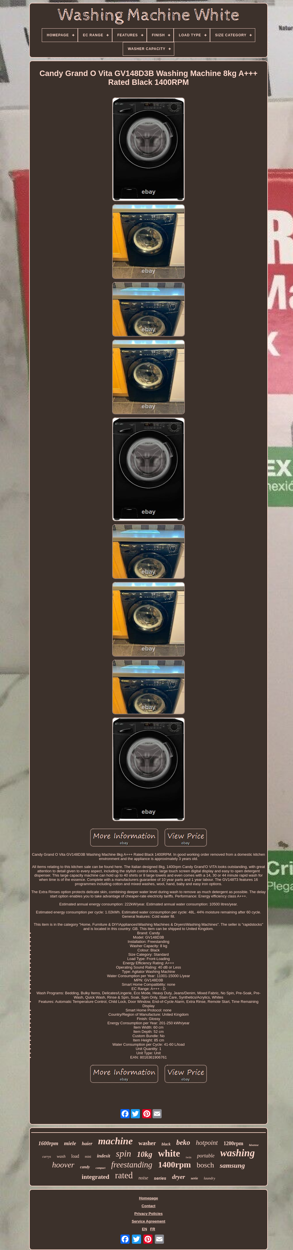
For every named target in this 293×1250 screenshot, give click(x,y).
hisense (254, 1145)
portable (206, 1156)
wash (61, 1156)
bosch (205, 1165)
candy (85, 1167)
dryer (178, 1176)
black (166, 1144)
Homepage (148, 1198)
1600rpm (48, 1143)
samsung (232, 1165)
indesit (103, 1156)
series (160, 1178)
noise (143, 1177)
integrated (96, 1176)
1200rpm (233, 1143)
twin (188, 1157)
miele (70, 1143)
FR (152, 1229)
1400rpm (174, 1164)
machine (115, 1141)
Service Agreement (148, 1221)
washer (147, 1143)
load (75, 1156)
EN (144, 1229)
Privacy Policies (148, 1213)
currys (46, 1157)
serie (194, 1178)
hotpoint (207, 1142)
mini (88, 1157)
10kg (144, 1154)
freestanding (131, 1164)
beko (183, 1142)
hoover (63, 1164)
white (169, 1153)
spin (123, 1153)
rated (124, 1175)
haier (87, 1143)
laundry (209, 1178)
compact (100, 1167)
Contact (148, 1206)
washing (237, 1153)
